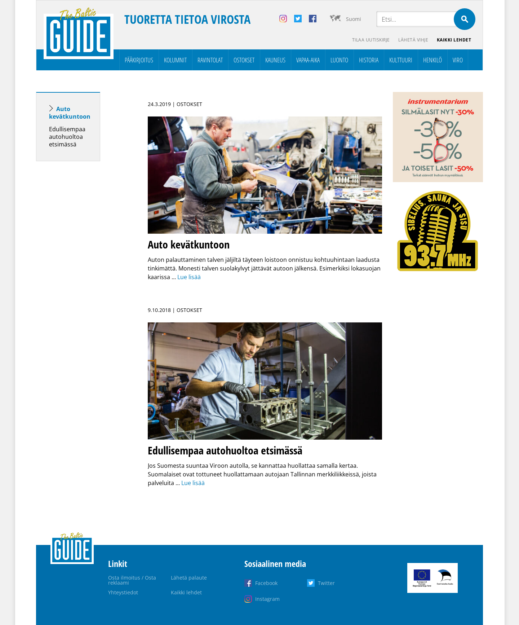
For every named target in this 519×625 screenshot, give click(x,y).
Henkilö (432, 60)
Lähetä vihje (413, 40)
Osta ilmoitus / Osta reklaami (132, 580)
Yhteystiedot (123, 592)
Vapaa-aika (308, 60)
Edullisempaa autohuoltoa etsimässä (67, 136)
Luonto (339, 60)
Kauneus (275, 60)
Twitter (326, 583)
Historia (368, 60)
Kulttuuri (400, 60)
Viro (458, 60)
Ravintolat (210, 60)
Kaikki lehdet (454, 40)
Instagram (267, 598)
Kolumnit (175, 60)
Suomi (353, 19)
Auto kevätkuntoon (69, 112)
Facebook (266, 583)
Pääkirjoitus (139, 60)
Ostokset (244, 60)
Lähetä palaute (189, 577)
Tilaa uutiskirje (371, 40)
